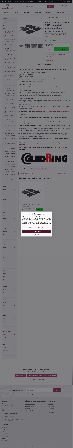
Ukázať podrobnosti (36, 234)
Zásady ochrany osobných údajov (36, 227)
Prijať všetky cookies (36, 231)
